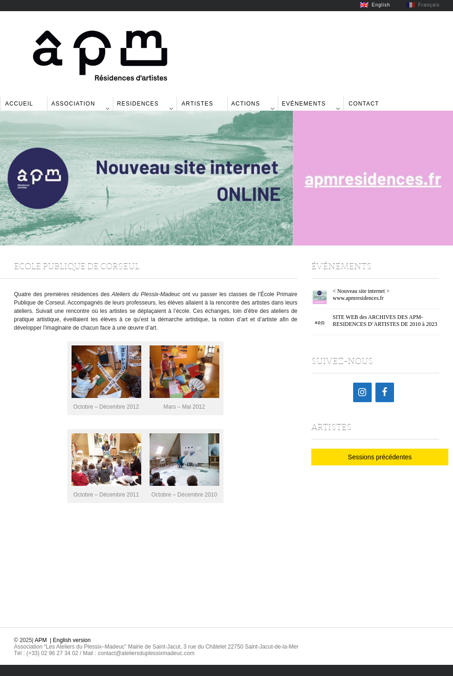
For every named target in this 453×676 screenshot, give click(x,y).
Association (73, 103)
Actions (245, 103)
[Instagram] (362, 392)
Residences (138, 103)
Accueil (19, 103)
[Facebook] (384, 392)
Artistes (197, 103)
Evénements (304, 103)
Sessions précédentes (380, 457)
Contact (363, 103)
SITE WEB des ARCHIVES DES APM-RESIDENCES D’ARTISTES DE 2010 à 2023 (385, 320)
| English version (70, 640)
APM (41, 640)
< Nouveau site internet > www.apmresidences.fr (361, 294)
